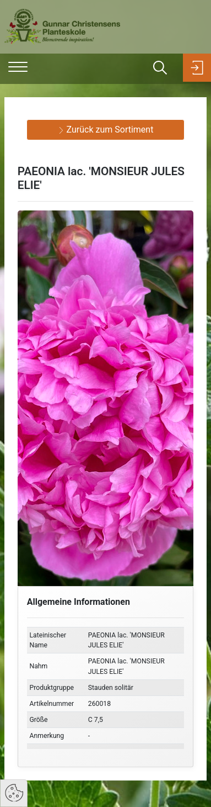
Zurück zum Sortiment (106, 129)
